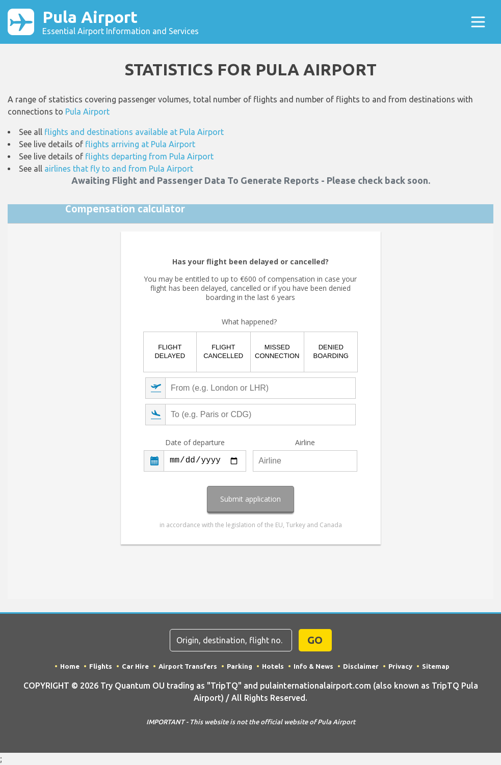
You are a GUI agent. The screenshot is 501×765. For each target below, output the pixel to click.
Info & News (313, 666)
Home (70, 666)
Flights (100, 666)
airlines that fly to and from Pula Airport (118, 168)
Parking (239, 666)
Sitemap (436, 666)
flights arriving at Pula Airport (140, 144)
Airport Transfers (188, 666)
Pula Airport (120, 22)
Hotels (273, 666)
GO (315, 640)
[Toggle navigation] (478, 22)
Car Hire (135, 666)
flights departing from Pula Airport (149, 156)
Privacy (400, 666)
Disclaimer (361, 666)
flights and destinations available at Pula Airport (134, 131)
